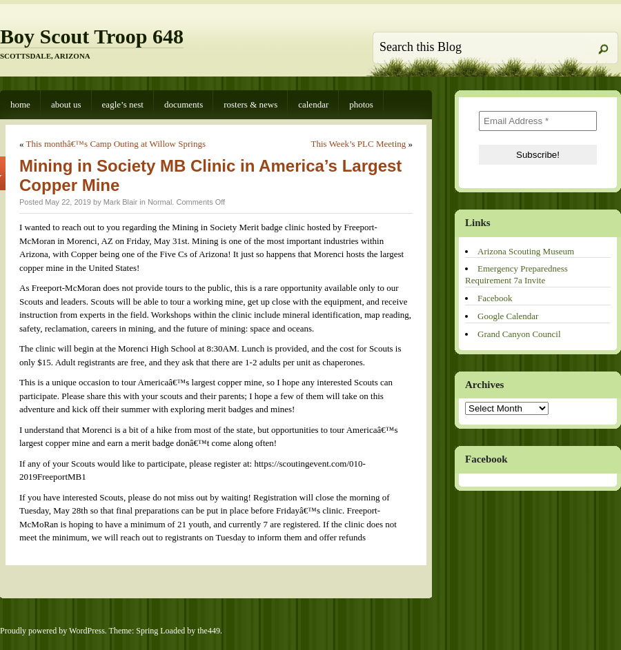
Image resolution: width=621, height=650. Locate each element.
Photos (361, 104)
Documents (183, 104)
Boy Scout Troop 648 (92, 36)
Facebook (495, 298)
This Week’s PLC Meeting (358, 144)
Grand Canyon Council (519, 334)
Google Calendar (507, 316)
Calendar (313, 104)
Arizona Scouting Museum (525, 251)
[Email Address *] (538, 121)
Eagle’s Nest (123, 104)
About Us (66, 104)
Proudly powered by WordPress (52, 631)
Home (20, 104)
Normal (160, 202)
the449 (208, 631)
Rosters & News (250, 104)
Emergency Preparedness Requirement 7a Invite (516, 274)
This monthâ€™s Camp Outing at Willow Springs (116, 144)
